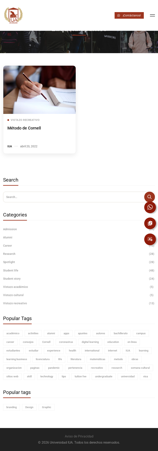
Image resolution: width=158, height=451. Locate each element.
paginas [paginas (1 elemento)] (35, 367)
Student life (79, 270)
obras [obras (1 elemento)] (134, 359)
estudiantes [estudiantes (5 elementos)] (13, 350)
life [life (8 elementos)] (60, 359)
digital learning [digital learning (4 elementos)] (90, 341)
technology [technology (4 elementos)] (46, 376)
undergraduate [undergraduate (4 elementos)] (103, 376)
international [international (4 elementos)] (92, 350)
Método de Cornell (24, 128)
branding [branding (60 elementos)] (11, 407)
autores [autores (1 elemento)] (100, 333)
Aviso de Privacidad (79, 436)
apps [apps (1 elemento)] (66, 333)
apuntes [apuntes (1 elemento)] (82, 333)
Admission (79, 229)
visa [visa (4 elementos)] (145, 376)
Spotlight (79, 262)
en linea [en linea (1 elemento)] (132, 341)
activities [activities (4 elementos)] (33, 333)
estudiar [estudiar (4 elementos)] (33, 350)
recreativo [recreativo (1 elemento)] (97, 367)
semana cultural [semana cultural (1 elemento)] (140, 367)
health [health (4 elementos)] (72, 350)
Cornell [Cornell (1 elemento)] (46, 341)
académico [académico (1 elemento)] (12, 333)
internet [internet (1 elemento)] (112, 350)
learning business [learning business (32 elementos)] (16, 359)
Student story (79, 278)
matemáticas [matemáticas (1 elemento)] (97, 359)
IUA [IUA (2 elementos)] (128, 350)
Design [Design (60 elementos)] (29, 407)
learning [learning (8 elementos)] (143, 350)
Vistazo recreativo (79, 303)
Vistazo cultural (79, 295)
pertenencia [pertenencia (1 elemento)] (75, 367)
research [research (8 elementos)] (117, 367)
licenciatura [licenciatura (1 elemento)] (43, 359)
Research (79, 253)
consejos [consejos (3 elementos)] (28, 341)
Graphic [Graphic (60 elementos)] (46, 407)
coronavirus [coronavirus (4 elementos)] (66, 341)
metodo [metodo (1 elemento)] (118, 359)
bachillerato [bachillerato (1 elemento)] (121, 333)
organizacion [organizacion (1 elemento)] (14, 367)
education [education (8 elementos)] (113, 341)
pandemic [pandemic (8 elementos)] (54, 367)
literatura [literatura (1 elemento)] (76, 359)
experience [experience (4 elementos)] (53, 350)
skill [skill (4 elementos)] (29, 376)
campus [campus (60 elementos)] (141, 333)
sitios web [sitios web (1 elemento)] (12, 376)
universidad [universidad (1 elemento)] (128, 376)
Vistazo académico (79, 287)
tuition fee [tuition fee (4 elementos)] (80, 376)
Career (79, 245)
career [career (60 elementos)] (10, 341)
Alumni (79, 237)
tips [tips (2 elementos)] (64, 376)
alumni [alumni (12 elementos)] (51, 333)
